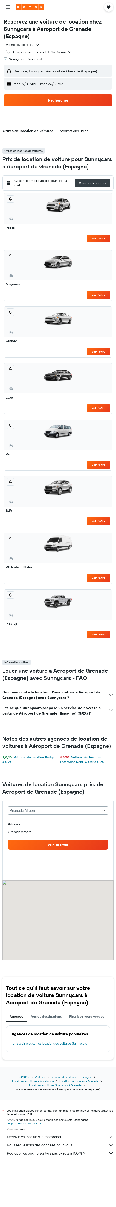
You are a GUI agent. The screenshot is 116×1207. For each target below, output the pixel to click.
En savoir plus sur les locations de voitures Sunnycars (50, 1043)
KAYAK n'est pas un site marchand (60, 1136)
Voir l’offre (98, 238)
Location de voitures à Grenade (78, 1081)
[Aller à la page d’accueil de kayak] (30, 7)
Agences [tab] (16, 1016)
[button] (8, 7)
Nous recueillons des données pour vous (60, 1145)
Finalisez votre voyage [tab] (86, 1016)
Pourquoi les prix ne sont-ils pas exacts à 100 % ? (60, 1153)
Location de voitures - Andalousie (33, 1081)
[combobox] (23, 44)
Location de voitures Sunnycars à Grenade (55, 1085)
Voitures (40, 1077)
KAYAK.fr (24, 1077)
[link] (58, 845)
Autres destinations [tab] (46, 1016)
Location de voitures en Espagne (71, 1077)
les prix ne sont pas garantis (24, 1123)
